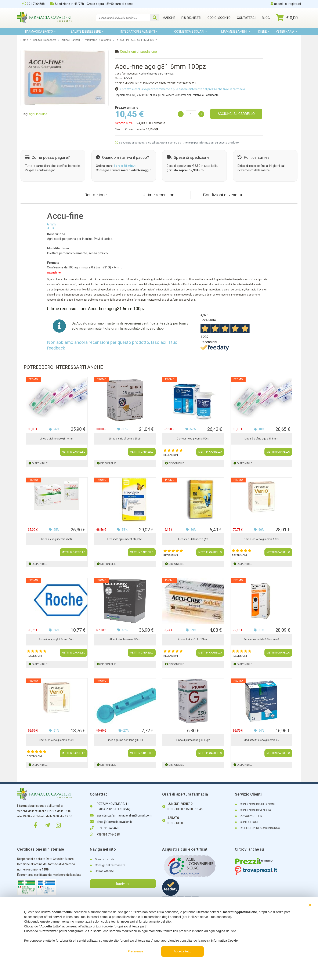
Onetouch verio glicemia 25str (56, 740)
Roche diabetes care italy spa (156, 73)
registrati (295, 4)
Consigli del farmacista (110, 865)
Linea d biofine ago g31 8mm (261, 438)
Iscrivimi (123, 883)
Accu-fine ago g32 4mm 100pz (57, 639)
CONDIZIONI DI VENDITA (255, 810)
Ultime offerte (104, 871)
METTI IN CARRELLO (73, 451)
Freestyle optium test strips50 (124, 539)
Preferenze (135, 951)
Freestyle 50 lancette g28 (193, 539)
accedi (278, 4)
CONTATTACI (249, 822)
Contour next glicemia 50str (193, 438)
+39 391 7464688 (105, 828)
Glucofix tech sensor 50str (124, 639)
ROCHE (128, 78)
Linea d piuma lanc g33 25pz (193, 740)
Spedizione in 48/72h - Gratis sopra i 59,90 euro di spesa (91, 4)
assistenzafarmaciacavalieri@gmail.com (121, 815)
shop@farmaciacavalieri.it (111, 821)
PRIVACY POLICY (251, 816)
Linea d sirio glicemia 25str (125, 438)
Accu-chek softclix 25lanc (193, 639)
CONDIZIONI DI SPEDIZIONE (258, 804)
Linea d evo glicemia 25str (56, 539)
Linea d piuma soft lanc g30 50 (125, 740)
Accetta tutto (182, 951)
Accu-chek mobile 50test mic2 (261, 639)
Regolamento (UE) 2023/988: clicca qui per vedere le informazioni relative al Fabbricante (166, 95)
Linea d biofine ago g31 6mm (56, 438)
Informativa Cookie (224, 940)
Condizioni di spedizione (138, 52)
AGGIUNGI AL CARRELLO (236, 114)
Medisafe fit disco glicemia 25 (261, 740)
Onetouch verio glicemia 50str (261, 539)
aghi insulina (38, 114)
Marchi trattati (104, 859)
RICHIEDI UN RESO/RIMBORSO (260, 828)
